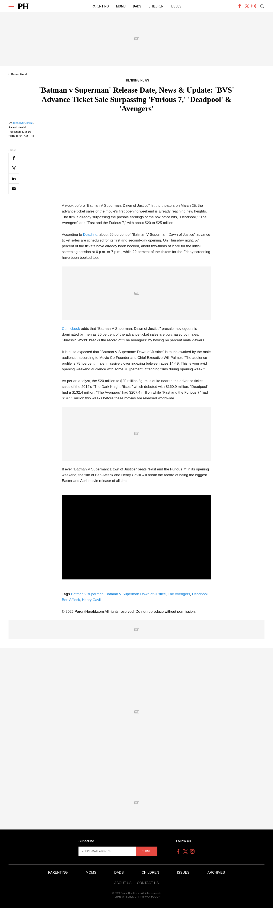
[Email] (14, 188)
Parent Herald (19, 74)
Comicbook (71, 329)
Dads (137, 6)
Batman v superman (87, 594)
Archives (216, 872)
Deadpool (200, 594)
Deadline (90, 235)
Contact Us (148, 883)
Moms (121, 6)
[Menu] (11, 6)
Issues (176, 6)
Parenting (100, 6)
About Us (123, 883)
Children (156, 6)
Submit (147, 851)
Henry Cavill (92, 600)
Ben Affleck (71, 600)
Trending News (136, 80)
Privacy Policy (150, 896)
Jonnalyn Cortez (23, 122)
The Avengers (179, 594)
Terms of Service (124, 896)
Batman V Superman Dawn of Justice (136, 594)
